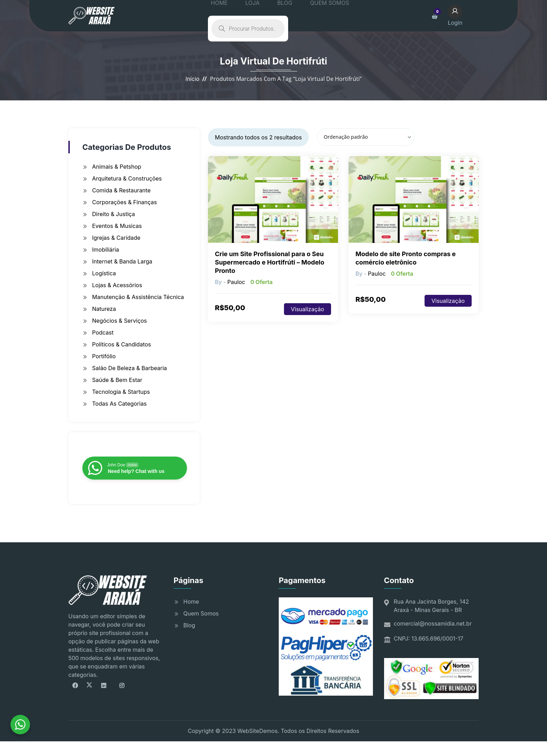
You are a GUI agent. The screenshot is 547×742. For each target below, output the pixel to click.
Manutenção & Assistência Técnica (138, 296)
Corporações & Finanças (124, 202)
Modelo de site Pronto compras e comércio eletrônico (405, 258)
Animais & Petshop (116, 166)
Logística (104, 273)
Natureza (104, 308)
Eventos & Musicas (117, 225)
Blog (189, 625)
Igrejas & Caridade (116, 237)
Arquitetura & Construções (127, 178)
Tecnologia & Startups (121, 391)
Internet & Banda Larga (122, 261)
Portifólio (104, 356)
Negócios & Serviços (119, 320)
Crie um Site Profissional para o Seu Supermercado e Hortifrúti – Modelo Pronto (269, 262)
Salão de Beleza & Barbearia (129, 368)
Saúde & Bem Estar (117, 379)
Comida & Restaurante (121, 190)
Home (191, 601)
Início (192, 78)
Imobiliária (105, 249)
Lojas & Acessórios (117, 285)
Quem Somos (201, 613)
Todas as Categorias (119, 403)
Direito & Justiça (113, 214)
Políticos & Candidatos (121, 344)
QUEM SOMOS (312, 15)
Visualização (307, 309)
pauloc (236, 281)
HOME (225, 15)
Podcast (102, 332)
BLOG (275, 15)
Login (462, 15)
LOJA (251, 15)
